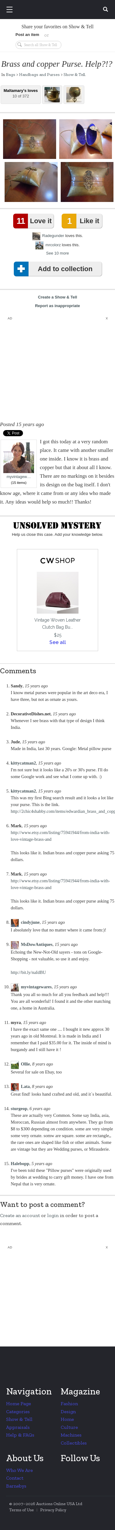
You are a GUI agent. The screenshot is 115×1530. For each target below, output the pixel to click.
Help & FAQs (20, 1435)
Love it (34, 221)
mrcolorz (53, 245)
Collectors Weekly (58, 9)
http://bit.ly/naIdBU (28, 972)
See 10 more (57, 253)
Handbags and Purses (39, 74)
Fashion (69, 1403)
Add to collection (54, 269)
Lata (25, 1086)
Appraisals (18, 1427)
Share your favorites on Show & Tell (57, 26)
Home (67, 1419)
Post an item (27, 34)
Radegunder (53, 235)
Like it (81, 221)
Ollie (25, 1064)
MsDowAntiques (36, 944)
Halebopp (20, 1163)
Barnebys (16, 1486)
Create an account (20, 1215)
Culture (69, 1427)
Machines (71, 1435)
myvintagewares (36, 986)
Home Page (18, 1403)
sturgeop (19, 1108)
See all (57, 642)
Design (68, 1411)
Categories (18, 1411)
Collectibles (74, 1443)
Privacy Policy (53, 1509)
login (53, 1215)
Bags (10, 74)
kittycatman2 (23, 763)
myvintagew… (18, 460)
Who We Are (19, 1470)
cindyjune (30, 922)
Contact (14, 1478)
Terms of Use (21, 1509)
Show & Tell (74, 74)
